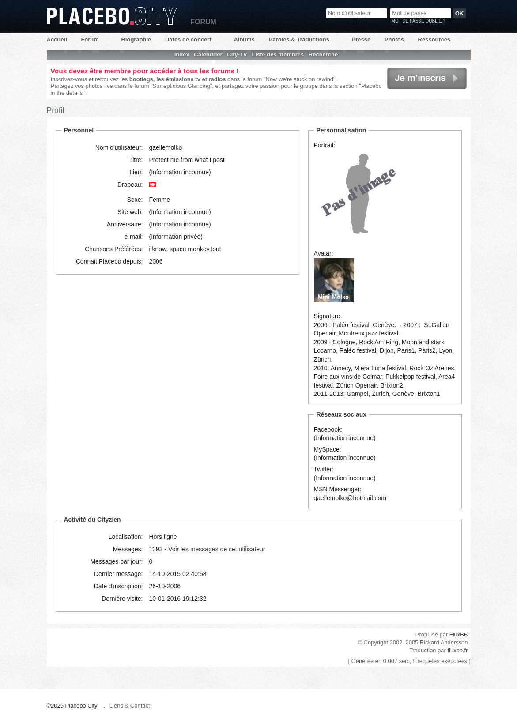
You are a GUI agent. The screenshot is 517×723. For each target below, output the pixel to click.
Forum (89, 39)
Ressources (434, 39)
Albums (244, 39)
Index (181, 54)
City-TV (237, 54)
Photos (394, 39)
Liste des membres (278, 54)
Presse (361, 39)
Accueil (57, 39)
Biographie (136, 39)
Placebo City (112, 16)
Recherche (323, 54)
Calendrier (208, 54)
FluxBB (458, 634)
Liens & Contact (129, 705)
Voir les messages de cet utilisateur (216, 549)
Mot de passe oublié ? (418, 21)
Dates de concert (188, 39)
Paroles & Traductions (299, 39)
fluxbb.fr (457, 650)
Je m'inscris (427, 78)
